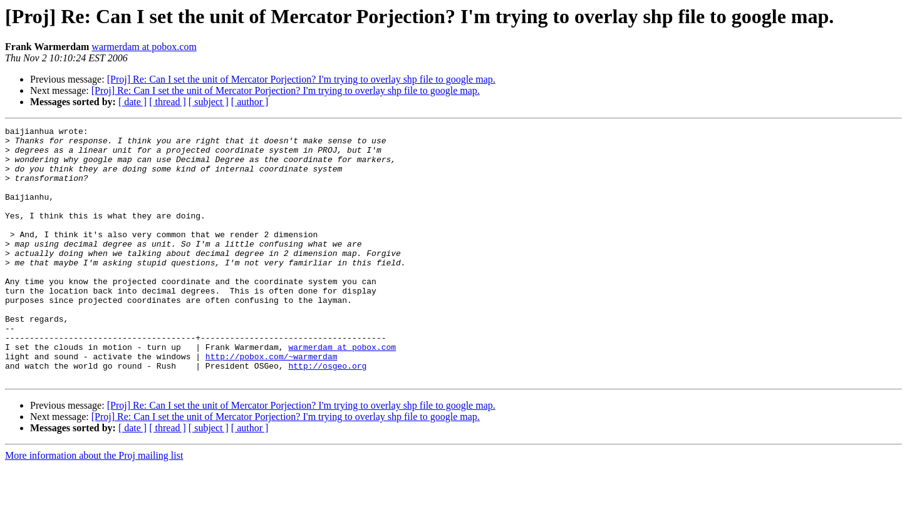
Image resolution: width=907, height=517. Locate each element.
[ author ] (250, 101)
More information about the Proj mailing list (94, 506)
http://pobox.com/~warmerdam (271, 403)
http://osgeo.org (327, 414)
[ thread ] (167, 101)
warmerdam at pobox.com (144, 46)
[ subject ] (209, 101)
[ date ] (132, 101)
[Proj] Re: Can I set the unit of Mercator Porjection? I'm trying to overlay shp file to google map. (301, 79)
